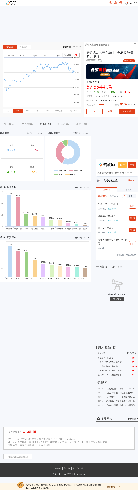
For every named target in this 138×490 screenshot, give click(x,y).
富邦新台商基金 (106, 227)
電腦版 (58, 468)
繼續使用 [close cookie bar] (111, 486)
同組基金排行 (128, 61)
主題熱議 (127, 190)
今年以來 (58, 111)
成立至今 (73, 111)
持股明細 (45, 124)
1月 (7, 111)
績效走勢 (10, 47)
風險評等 (63, 124)
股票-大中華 (91, 61)
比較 (94, 111)
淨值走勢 (24, 47)
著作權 (67, 468)
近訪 (112, 267)
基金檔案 (27, 124)
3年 (27, 111)
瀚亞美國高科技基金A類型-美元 (112, 241)
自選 (119, 267)
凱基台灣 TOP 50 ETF (108, 204)
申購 (132, 218)
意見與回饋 (78, 468)
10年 (47, 111)
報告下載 (81, 124)
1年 (17, 111)
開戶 (122, 165)
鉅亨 (11, 3)
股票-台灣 (112, 208)
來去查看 (117, 299)
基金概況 (9, 124)
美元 (99, 61)
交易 (132, 165)
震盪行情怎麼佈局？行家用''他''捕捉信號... (115, 172)
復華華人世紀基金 (107, 215)
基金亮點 (106, 190)
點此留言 (132, 418)
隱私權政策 (43, 488)
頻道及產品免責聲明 (18, 456)
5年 (37, 111)
